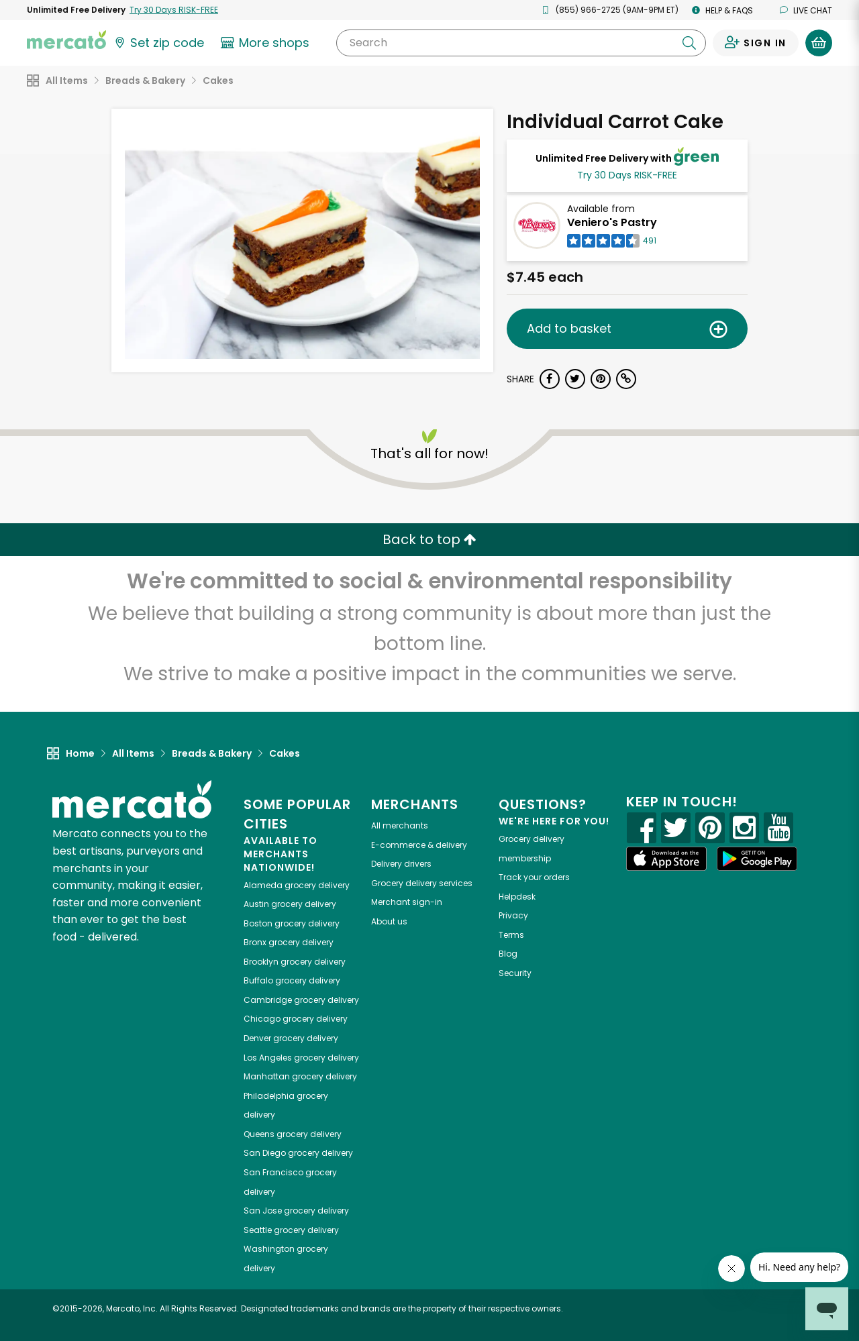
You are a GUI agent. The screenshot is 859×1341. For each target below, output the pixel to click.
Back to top (429, 539)
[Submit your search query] (689, 43)
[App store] (666, 859)
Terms (511, 935)
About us (389, 921)
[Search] (521, 43)
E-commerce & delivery (419, 845)
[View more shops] (266, 43)
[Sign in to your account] (756, 43)
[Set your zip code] (158, 43)
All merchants (399, 825)
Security (515, 973)
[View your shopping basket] (818, 43)
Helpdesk (517, 896)
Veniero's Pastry (612, 222)
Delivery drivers (401, 863)
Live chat (806, 10)
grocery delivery (297, 885)
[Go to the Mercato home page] (66, 39)
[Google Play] (757, 858)
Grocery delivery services (421, 883)
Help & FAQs (722, 10)
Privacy (513, 915)
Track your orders (534, 877)
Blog (508, 953)
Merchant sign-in (406, 902)
